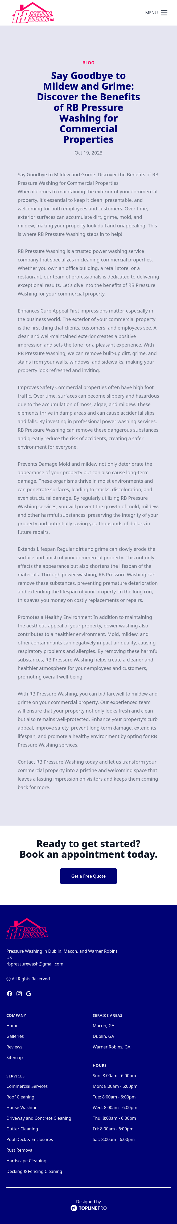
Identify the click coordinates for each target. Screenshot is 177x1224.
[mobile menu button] (164, 12)
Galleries (15, 1036)
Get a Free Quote (88, 876)
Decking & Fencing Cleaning (34, 1171)
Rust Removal (20, 1150)
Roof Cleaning (20, 1097)
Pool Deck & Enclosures (29, 1139)
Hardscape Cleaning (26, 1161)
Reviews (14, 1047)
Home (12, 1026)
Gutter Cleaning (22, 1129)
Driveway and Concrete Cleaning (38, 1118)
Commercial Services (27, 1086)
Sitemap (14, 1057)
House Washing (22, 1107)
